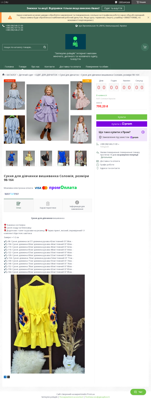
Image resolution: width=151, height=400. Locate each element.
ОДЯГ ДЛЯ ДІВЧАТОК (46, 74)
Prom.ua (91, 394)
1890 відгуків (124, 2)
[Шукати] (44, 47)
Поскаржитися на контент (71, 397)
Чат (138, 392)
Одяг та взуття (113, 8)
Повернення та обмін (97, 66)
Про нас (35, 66)
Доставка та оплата (70, 66)
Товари (22, 66)
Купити (122, 116)
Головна (9, 66)
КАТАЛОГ (11, 74)
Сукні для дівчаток (69, 74)
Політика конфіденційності (97, 397)
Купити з (122, 123)
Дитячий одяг (26, 74)
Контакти (50, 66)
